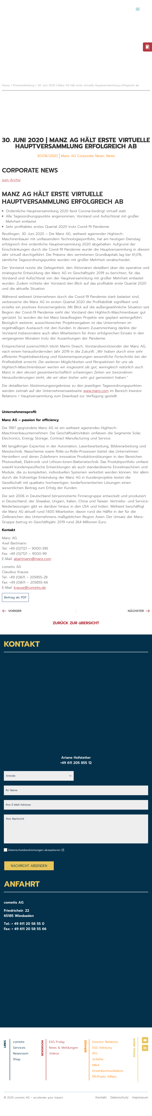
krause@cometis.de (30, 587)
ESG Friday (57, 1042)
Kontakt (101, 1098)
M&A (95, 1065)
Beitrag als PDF (16, 597)
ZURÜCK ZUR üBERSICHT (76, 623)
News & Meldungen (63, 1048)
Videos (54, 1054)
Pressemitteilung (23, 85)
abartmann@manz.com (32, 559)
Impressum (140, 1098)
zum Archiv (11, 180)
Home (5, 85)
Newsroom (20, 1054)
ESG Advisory (102, 1048)
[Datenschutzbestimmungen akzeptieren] (62, 850)
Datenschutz (119, 1098)
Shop (16, 1060)
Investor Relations (105, 1042)
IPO (94, 1054)
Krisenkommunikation (107, 1071)
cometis (18, 1042)
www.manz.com (95, 391)
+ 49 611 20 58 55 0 (28, 924)
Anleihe (97, 1060)
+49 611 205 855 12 (76, 763)
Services (19, 1048)
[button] (137, 9)
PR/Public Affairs (104, 1077)
